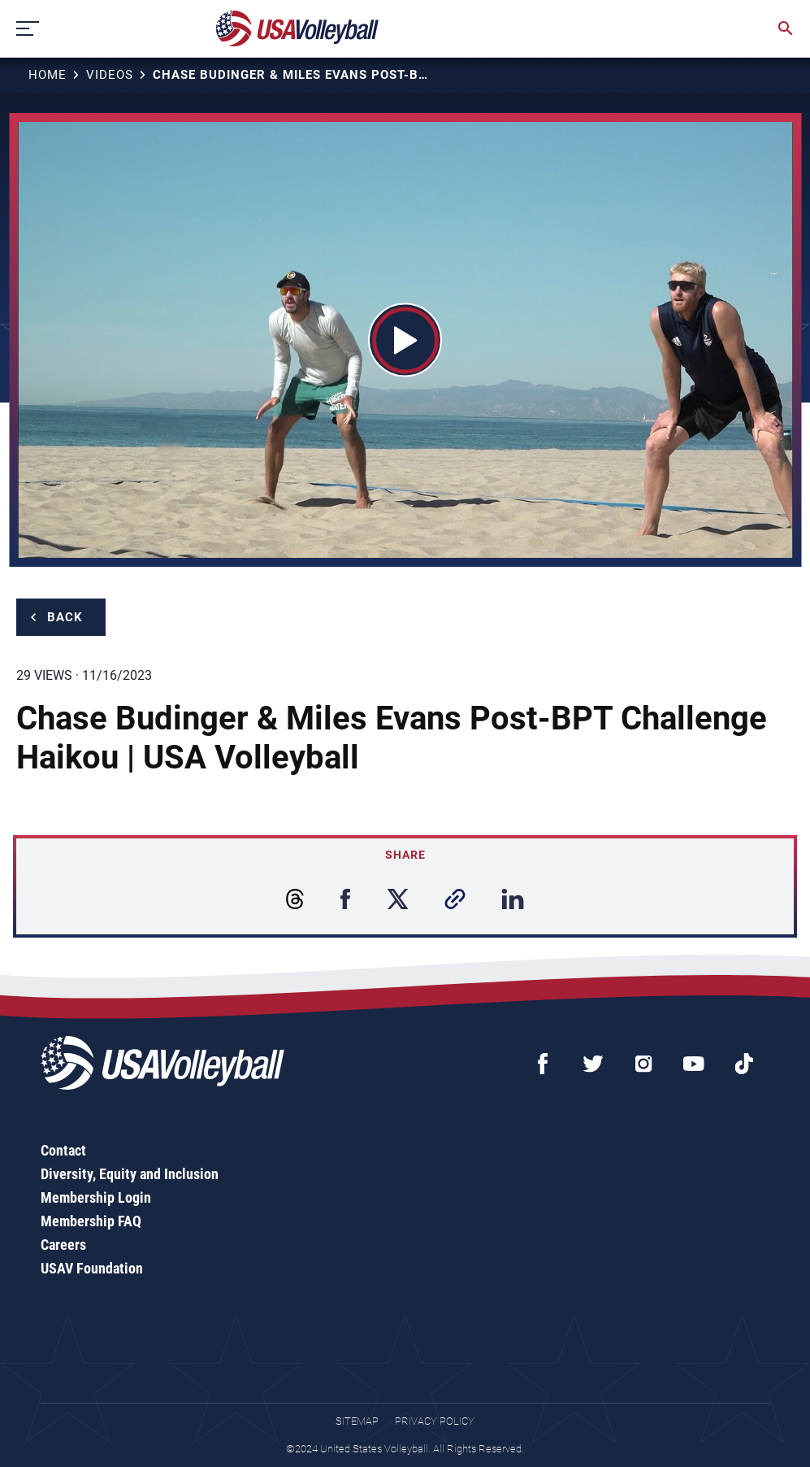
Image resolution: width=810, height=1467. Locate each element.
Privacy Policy (434, 1421)
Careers (63, 1244)
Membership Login (96, 1197)
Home (47, 74)
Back (65, 617)
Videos (109, 74)
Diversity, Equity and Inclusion (130, 1173)
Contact (63, 1150)
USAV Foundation (92, 1268)
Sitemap (357, 1421)
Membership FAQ (91, 1221)
